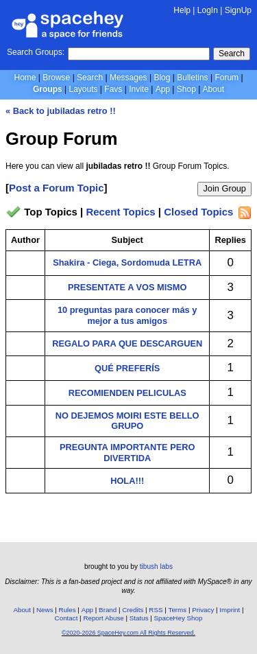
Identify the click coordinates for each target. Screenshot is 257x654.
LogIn (207, 10)
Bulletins (192, 77)
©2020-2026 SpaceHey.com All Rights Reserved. (128, 632)
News (44, 610)
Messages (128, 77)
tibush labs (156, 566)
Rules (67, 610)
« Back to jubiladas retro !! (60, 111)
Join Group (224, 188)
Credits (132, 610)
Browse (56, 77)
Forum (226, 77)
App (163, 89)
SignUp (238, 10)
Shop (186, 89)
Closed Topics (198, 212)
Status (139, 618)
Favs (113, 89)
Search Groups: (35, 52)
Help (182, 10)
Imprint (229, 610)
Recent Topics (120, 212)
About (213, 89)
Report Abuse (103, 618)
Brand (108, 610)
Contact (66, 618)
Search (232, 53)
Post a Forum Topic (56, 188)
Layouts (83, 89)
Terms (178, 610)
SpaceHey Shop (178, 618)
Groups (47, 89)
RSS (155, 610)
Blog (162, 77)
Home (25, 77)
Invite (139, 89)
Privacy (203, 610)
